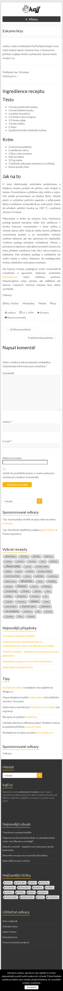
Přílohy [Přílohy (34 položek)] (25, 591)
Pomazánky (53, 897)
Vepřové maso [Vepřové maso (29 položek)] (28, 606)
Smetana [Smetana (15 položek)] (35, 596)
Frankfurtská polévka (42, 337)
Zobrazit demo (10, 926)
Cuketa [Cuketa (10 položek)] (8, 561)
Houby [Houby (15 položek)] (28, 566)
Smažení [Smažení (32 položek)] (21, 596)
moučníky (30, 716)
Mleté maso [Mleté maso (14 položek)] (10, 581)
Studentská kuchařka (43, 707)
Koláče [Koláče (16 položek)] (30, 571)
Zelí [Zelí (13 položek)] (38, 611)
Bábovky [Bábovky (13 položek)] (48, 556)
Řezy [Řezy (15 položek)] (20, 616)
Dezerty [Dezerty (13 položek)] (32, 561)
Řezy (53, 303)
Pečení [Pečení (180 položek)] (21, 586)
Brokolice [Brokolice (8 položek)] (24, 556)
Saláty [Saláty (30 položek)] (9, 596)
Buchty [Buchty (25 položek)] (36, 556)
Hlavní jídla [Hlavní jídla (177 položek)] (13, 566)
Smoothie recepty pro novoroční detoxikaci (27, 661)
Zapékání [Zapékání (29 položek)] (45, 606)
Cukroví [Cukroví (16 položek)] (20, 561)
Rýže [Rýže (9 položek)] (48, 591)
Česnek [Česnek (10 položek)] (49, 611)
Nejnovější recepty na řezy (18, 667)
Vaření (32, 883)
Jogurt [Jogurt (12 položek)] (19, 571)
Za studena (10, 887)
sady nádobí (36, 697)
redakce (11, 312)
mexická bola (33, 726)
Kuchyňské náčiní (13, 687)
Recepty (44, 312)
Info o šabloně (10, 921)
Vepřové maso (27, 897)
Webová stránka (12, 457)
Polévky (21, 892)
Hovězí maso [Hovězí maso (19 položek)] (42, 566)
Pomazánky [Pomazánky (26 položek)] (11, 591)
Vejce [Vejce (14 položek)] (46, 602)
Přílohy (50, 887)
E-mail (7, 441)
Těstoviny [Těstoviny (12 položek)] (21, 602)
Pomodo (7, 523)
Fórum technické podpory (16, 942)
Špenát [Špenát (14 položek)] (31, 616)
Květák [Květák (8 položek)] (27, 576)
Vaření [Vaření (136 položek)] (35, 601)
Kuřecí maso (24, 887)
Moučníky (28, 303)
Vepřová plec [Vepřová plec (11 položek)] (11, 606)
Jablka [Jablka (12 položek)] (8, 571)
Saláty (31, 892)
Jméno (7, 421)
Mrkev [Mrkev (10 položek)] (40, 581)
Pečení (42, 303)
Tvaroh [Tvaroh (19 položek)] (9, 601)
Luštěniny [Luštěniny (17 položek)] (53, 576)
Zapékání (43, 892)
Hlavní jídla (20, 883)
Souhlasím (31, 987)
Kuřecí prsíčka (11, 897)
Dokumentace (10, 937)
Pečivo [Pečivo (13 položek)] (34, 586)
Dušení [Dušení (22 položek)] (54, 561)
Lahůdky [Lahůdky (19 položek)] (39, 576)
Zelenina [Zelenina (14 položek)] (27, 611)
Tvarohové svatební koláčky (19, 635)
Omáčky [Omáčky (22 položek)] (52, 581)
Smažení (9, 892)
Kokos (15, 303)
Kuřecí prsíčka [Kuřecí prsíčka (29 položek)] (12, 576)
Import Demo (9, 931)
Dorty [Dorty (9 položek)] (43, 561)
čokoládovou (10, 276)
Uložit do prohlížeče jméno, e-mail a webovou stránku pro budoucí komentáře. (28, 475)
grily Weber (48, 529)
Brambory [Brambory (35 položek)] (10, 556)
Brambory (38, 887)
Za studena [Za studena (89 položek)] (12, 611)
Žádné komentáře (16, 317)
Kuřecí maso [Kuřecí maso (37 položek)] (44, 571)
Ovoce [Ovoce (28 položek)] (9, 586)
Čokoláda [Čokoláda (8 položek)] (9, 616)
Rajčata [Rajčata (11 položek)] (38, 591)
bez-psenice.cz (45, 732)
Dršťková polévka (19, 329)
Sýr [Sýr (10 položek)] (46, 596)
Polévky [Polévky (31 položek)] (47, 586)
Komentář (8, 373)
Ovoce (40, 897)
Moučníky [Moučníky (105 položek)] (26, 581)
